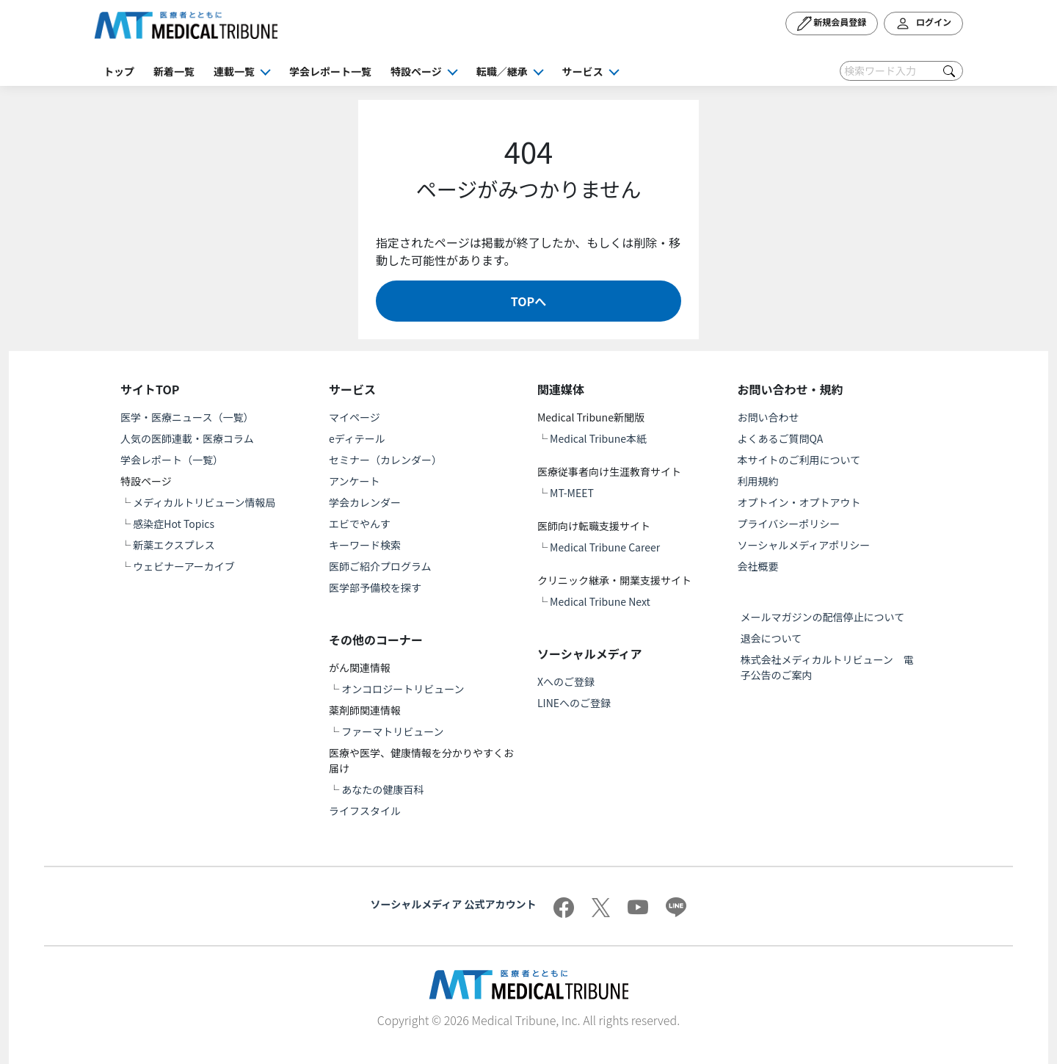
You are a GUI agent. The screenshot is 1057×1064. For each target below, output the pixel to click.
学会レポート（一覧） (171, 459)
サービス (582, 71)
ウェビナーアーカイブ (184, 566)
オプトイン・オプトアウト (799, 502)
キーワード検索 (365, 545)
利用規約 (758, 481)
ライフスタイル (365, 810)
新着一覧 (174, 71)
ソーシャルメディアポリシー (804, 545)
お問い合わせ (768, 417)
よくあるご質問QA (781, 438)
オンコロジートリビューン (402, 688)
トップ (118, 71)
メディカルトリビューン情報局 (204, 502)
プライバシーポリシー (789, 523)
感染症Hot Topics (173, 523)
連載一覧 (234, 71)
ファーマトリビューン (392, 731)
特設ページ (416, 71)
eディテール (357, 438)
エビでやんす (360, 523)
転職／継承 (502, 71)
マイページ (354, 417)
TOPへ (528, 301)
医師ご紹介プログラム (380, 566)
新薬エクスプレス (174, 545)
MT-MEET (572, 492)
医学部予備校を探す (375, 587)
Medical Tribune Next (600, 601)
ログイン (923, 23)
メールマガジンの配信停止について (823, 616)
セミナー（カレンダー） (385, 459)
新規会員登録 (832, 23)
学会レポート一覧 (330, 71)
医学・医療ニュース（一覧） (186, 417)
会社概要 (758, 566)
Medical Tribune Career (605, 547)
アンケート (354, 481)
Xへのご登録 (566, 681)
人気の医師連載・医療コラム (187, 438)
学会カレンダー (365, 502)
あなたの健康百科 (382, 789)
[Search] (901, 71)
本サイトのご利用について (799, 459)
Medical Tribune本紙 (598, 438)
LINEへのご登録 (574, 702)
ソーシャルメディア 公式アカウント (454, 904)
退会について (771, 638)
